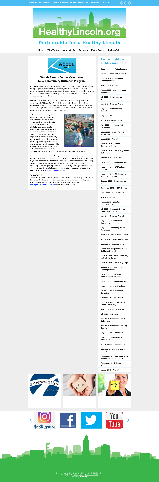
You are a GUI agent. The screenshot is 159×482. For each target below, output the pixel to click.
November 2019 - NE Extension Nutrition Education (113, 175)
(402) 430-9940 (93, 473)
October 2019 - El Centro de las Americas (113, 182)
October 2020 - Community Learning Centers (112, 79)
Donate (73, 3)
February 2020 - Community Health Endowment (115, 151)
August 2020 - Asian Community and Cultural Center (114, 91)
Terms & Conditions (91, 475)
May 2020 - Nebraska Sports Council (112, 109)
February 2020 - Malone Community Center (110, 144)
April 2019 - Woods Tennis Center (115, 234)
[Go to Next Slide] (128, 420)
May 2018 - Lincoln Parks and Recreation (112, 338)
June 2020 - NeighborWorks (112, 104)
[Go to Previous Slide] (30, 420)
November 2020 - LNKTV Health (113, 73)
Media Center (98, 50)
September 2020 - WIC (110, 85)
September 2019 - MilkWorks (112, 192)
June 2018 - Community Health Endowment (113, 320)
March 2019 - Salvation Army (112, 244)
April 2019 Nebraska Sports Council (115, 239)
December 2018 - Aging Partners (114, 281)
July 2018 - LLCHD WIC (109, 314)
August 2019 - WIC (108, 197)
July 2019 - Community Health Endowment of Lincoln (113, 210)
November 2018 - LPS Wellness (113, 286)
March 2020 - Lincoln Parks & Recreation (112, 133)
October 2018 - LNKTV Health (113, 297)
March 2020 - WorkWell (110, 139)
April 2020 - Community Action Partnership (113, 126)
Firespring (83, 477)
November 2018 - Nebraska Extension (112, 292)
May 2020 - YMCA (108, 115)
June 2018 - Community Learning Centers (114, 327)
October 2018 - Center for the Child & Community (113, 303)
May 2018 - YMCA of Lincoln (112, 333)
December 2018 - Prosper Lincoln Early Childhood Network (114, 275)
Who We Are (53, 50)
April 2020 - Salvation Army (112, 120)
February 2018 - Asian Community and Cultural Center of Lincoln (114, 357)
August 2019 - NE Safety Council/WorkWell (110, 203)
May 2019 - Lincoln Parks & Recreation (111, 222)
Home (41, 50)
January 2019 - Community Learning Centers (111, 268)
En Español (107, 3)
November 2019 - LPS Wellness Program (113, 168)
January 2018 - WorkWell (110, 370)
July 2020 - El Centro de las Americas (111, 98)
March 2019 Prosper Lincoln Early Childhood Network (114, 250)
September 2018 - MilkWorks (112, 309)
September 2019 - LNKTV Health (114, 188)
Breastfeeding (44, 3)
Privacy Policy (78, 475)
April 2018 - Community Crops (113, 344)
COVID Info (33, 3)
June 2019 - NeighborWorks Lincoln (115, 216)
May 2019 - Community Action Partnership (113, 228)
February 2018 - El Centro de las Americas (113, 364)
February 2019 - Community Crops (114, 263)
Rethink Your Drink (60, 3)
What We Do (69, 50)
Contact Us (95, 3)
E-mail (102, 473)
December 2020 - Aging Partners (114, 69)
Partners (83, 50)
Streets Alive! (83, 3)
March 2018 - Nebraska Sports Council (113, 350)
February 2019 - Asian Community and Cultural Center (114, 257)
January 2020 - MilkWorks (111, 157)
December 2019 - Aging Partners (114, 162)
